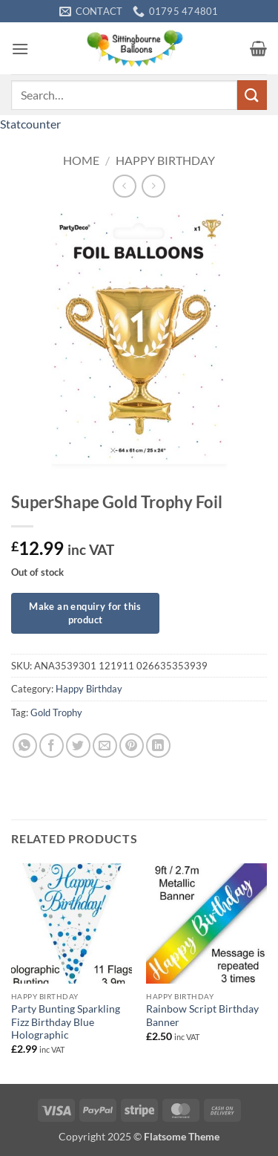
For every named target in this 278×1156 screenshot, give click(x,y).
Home (81, 160)
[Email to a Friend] (105, 745)
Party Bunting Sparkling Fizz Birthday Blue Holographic (65, 1022)
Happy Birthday (165, 160)
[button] (20, 48)
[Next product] (124, 186)
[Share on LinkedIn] (158, 745)
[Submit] (252, 94)
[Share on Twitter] (78, 745)
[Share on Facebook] (51, 745)
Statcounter (30, 124)
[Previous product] (153, 186)
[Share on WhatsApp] (25, 745)
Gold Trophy (56, 712)
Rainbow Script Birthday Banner (202, 1015)
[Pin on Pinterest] (131, 745)
